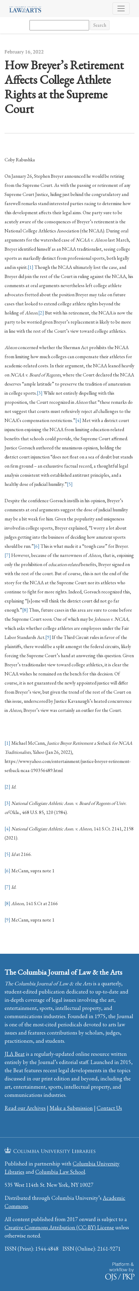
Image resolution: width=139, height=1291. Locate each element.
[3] (40, 393)
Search (99, 25)
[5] (70, 484)
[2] (41, 313)
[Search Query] (59, 25)
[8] (25, 610)
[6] (37, 546)
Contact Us (109, 1107)
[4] (78, 420)
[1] (30, 267)
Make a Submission (71, 1107)
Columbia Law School (60, 1171)
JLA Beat (15, 1053)
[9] (48, 637)
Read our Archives (25, 1107)
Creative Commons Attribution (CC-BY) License (59, 1227)
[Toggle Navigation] (121, 8)
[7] (7, 555)
